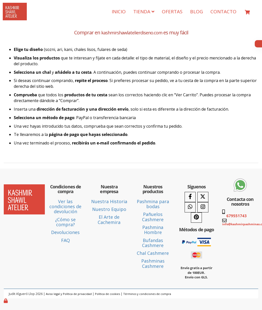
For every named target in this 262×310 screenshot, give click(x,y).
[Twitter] (202, 197)
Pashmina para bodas (153, 203)
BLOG (196, 11)
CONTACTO (223, 11)
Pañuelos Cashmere (153, 216)
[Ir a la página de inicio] (14, 6)
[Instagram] (202, 207)
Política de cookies (107, 294)
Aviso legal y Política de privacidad (69, 294)
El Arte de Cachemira (109, 219)
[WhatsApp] (190, 207)
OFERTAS (172, 11)
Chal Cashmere (153, 253)
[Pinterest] (196, 217)
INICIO (119, 11)
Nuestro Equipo (109, 209)
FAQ (65, 240)
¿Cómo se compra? (65, 221)
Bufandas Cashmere (153, 242)
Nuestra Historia (109, 201)
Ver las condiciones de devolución (65, 206)
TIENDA (143, 11)
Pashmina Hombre (152, 229)
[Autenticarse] (6, 301)
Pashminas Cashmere (153, 263)
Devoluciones (65, 232)
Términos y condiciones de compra (147, 294)
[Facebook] (190, 197)
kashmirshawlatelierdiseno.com (131, 33)
